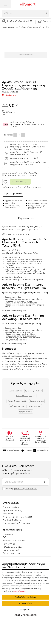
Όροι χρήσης (9, 544)
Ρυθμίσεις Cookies (24, 610)
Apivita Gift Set (16, 391)
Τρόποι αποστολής (11, 550)
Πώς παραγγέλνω (11, 507)
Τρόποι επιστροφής (12, 553)
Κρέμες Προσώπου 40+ (25, 396)
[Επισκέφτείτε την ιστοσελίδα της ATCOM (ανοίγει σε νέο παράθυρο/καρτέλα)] (26, 615)
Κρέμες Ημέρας (34, 406)
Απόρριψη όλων (25, 603)
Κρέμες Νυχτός (25, 412)
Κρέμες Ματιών (37, 401)
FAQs (5, 537)
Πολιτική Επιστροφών (13, 547)
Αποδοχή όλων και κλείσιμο (25, 597)
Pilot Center (8, 514)
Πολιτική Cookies (19, 591)
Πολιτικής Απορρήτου (26, 489)
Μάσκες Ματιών (17, 406)
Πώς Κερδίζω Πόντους (13, 520)
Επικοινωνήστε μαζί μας (14, 541)
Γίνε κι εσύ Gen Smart (22, 469)
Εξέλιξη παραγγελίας (12, 511)
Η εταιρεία (8, 534)
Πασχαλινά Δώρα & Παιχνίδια (16, 523)
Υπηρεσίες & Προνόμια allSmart (17, 517)
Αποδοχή (21, 489)
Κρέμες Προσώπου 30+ (17, 401)
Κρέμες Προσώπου (33, 391)
